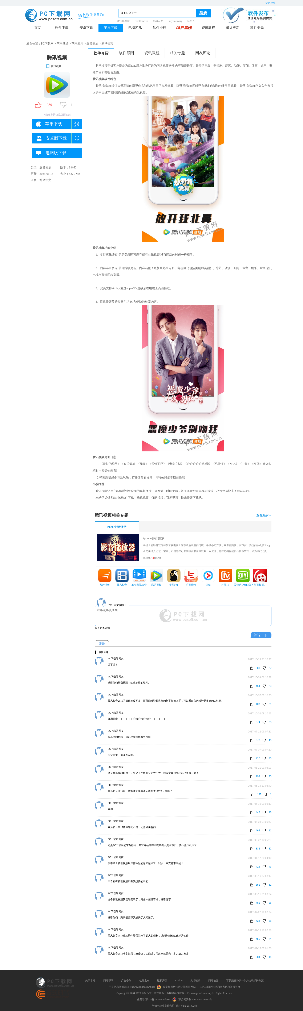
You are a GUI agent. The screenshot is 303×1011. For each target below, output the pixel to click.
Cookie (178, 980)
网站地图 (213, 980)
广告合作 (126, 980)
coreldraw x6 (141, 21)
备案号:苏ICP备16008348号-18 (153, 999)
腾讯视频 (53, 66)
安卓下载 (86, 27)
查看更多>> (263, 515)
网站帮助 (108, 980)
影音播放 (92, 43)
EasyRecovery (175, 21)
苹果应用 (77, 43)
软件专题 (257, 27)
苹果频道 (62, 43)
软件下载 (62, 27)
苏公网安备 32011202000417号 (193, 999)
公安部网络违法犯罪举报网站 (177, 986)
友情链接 (195, 980)
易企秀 (191, 21)
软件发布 (144, 980)
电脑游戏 (135, 27)
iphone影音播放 (117, 527)
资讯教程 (208, 27)
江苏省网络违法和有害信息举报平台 (220, 986)
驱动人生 (158, 21)
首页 (37, 27)
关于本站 (90, 980)
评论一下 (260, 635)
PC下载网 (47, 43)
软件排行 (159, 27)
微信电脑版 (123, 21)
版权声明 (162, 980)
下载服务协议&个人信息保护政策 (244, 980)
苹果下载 (110, 27)
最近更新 (232, 27)
